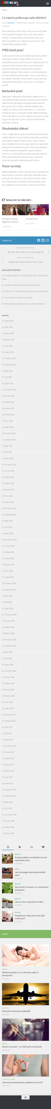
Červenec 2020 (10, 539)
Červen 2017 (9, 752)
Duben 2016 (9, 833)
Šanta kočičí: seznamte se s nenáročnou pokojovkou (26, 291)
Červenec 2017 (10, 746)
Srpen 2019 (8, 608)
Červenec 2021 (10, 464)
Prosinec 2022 (10, 358)
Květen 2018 (9, 683)
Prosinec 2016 (10, 789)
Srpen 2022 (8, 383)
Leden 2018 (9, 708)
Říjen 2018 (8, 652)
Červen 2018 (9, 677)
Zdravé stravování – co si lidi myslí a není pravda (22, 1046)
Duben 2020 (9, 558)
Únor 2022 (8, 421)
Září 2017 (8, 733)
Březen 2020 (9, 564)
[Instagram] (47, 240)
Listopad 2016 (10, 796)
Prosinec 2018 (10, 639)
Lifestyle (5, 1008)
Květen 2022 (9, 402)
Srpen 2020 (8, 533)
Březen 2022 (9, 414)
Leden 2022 (9, 427)
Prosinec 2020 (10, 508)
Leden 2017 (9, 783)
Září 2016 (8, 808)
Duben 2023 (9, 333)
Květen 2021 (9, 477)
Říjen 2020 (8, 521)
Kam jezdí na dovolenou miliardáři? (16, 1011)
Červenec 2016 (10, 814)
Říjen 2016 (8, 802)
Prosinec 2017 (10, 714)
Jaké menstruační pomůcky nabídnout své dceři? (23, 1082)
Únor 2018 (8, 702)
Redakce (11, 23)
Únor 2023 (8, 346)
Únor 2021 (8, 496)
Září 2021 (8, 452)
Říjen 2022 (8, 371)
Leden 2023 (9, 352)
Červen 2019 (9, 621)
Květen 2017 (9, 758)
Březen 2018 (9, 696)
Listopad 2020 (10, 514)
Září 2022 (8, 377)
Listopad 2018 (10, 646)
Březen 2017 (9, 771)
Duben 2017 (9, 764)
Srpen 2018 (8, 664)
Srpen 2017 (8, 739)
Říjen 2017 (8, 727)
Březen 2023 (9, 339)
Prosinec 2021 (10, 433)
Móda (4, 10)
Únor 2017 (8, 777)
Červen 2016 (9, 821)
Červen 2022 (9, 396)
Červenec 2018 (10, 671)
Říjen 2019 (8, 596)
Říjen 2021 (8, 446)
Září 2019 (8, 602)
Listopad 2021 (10, 439)
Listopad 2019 (10, 589)
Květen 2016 (9, 827)
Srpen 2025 (8, 321)
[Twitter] (43, 240)
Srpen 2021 (8, 458)
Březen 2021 (9, 489)
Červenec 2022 (10, 389)
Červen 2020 (9, 546)
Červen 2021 (9, 471)
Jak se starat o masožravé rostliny (18, 297)
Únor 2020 (8, 571)
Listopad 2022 (10, 364)
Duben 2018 (9, 689)
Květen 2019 (9, 627)
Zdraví (4, 969)
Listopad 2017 (10, 721)
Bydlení (18, 854)
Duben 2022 (9, 408)
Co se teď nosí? (31, 219)
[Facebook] (38, 240)
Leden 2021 (9, 502)
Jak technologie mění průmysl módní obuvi (22, 285)
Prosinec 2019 (10, 583)
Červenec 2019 (10, 614)
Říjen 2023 (8, 327)
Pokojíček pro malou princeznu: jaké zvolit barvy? (25, 303)
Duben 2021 (9, 483)
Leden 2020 (9, 577)
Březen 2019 (9, 633)
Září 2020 (8, 527)
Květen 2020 (9, 552)
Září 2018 (8, 658)
